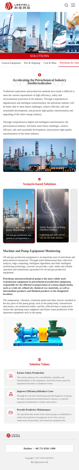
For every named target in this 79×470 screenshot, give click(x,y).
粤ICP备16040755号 (39, 462)
